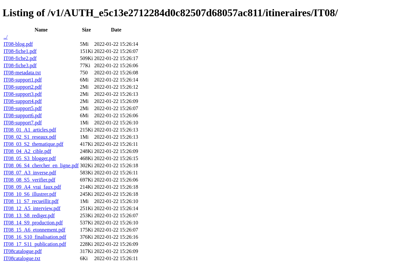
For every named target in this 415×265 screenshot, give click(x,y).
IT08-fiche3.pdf (20, 65)
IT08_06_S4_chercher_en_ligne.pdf (41, 165)
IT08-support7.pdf (23, 122)
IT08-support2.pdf (23, 87)
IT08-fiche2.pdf (20, 58)
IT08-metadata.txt (22, 72)
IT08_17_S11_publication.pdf (35, 244)
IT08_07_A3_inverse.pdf (30, 172)
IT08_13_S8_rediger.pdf (29, 215)
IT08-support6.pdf (23, 115)
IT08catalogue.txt (22, 258)
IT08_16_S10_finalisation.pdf (35, 237)
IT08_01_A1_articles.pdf (30, 129)
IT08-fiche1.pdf (20, 51)
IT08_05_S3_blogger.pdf (30, 158)
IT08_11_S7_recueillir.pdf (31, 201)
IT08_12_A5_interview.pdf (32, 208)
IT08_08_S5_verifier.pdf (29, 180)
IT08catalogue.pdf (23, 251)
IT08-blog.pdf (18, 44)
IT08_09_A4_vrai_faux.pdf (32, 187)
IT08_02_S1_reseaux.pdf (30, 137)
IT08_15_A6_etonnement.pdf (34, 230)
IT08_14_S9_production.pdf (33, 222)
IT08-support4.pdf (23, 101)
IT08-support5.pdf (23, 108)
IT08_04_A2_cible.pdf (27, 151)
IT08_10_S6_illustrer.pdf (30, 194)
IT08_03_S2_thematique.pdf (33, 144)
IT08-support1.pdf (23, 79)
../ (5, 37)
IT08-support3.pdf (23, 94)
